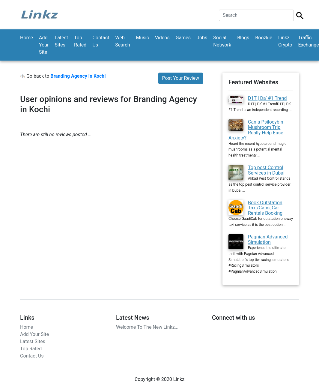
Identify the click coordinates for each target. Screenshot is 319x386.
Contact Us (100, 41)
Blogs (243, 37)
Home (26, 37)
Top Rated (80, 41)
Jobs (202, 37)
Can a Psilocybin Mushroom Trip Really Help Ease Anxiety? (255, 130)
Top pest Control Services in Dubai (266, 170)
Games (183, 37)
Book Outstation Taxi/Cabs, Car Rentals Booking (265, 208)
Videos (162, 37)
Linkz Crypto (285, 41)
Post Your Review (180, 78)
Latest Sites (61, 41)
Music (142, 37)
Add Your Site (44, 45)
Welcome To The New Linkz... (147, 327)
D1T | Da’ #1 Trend (267, 98)
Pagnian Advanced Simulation (268, 239)
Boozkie (263, 37)
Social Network (222, 41)
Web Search (122, 41)
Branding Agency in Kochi (78, 76)
